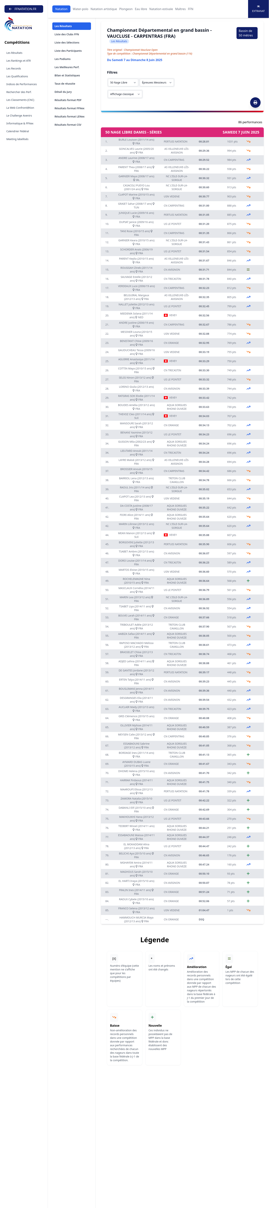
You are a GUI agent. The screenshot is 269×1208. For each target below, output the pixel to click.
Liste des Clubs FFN (67, 34)
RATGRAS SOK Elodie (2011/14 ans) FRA (136, 397)
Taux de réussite (65, 83)
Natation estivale (161, 9)
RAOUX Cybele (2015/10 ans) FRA (136, 901)
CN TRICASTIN (172, 279)
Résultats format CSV (68, 124)
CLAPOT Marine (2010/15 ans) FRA (136, 196)
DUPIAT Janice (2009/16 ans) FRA (136, 223)
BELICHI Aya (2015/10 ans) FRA (136, 855)
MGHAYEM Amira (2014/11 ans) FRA (136, 864)
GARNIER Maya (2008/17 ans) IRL (136, 178)
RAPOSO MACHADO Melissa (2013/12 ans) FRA (136, 644)
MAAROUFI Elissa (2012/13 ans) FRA (136, 791)
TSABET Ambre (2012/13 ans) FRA (136, 553)
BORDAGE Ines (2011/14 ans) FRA (136, 754)
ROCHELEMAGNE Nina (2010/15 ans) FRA (136, 580)
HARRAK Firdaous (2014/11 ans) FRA (136, 782)
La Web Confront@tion (20, 107)
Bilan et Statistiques (67, 75)
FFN (190, 9)
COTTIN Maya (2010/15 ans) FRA (136, 370)
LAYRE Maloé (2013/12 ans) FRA (136, 461)
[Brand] (23, 24)
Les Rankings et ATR (18, 60)
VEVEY (170, 315)
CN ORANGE (171, 343)
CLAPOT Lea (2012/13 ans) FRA (136, 498)
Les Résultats (14, 53)
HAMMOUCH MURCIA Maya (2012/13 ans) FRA (136, 919)
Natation (61, 9)
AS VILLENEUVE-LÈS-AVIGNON (176, 150)
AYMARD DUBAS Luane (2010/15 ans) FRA (136, 763)
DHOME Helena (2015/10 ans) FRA (136, 773)
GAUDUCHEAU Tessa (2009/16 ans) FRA (136, 352)
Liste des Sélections (67, 42)
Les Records (13, 68)
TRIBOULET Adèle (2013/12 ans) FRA (136, 626)
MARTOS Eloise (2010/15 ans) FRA (136, 571)
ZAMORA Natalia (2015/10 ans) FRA (136, 800)
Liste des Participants (68, 50)
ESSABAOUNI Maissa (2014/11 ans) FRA (136, 837)
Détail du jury (63, 92)
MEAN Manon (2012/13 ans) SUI (136, 535)
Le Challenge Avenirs (19, 115)
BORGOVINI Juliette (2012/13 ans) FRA (136, 544)
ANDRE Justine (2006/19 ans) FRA (136, 324)
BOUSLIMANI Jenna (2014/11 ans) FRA (136, 690)
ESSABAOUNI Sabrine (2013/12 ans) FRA (136, 745)
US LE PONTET (172, 224)
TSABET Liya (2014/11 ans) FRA (136, 608)
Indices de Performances (21, 84)
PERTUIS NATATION (176, 141)
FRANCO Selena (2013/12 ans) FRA (136, 910)
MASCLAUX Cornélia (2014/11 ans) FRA (136, 590)
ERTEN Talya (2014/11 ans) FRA (136, 681)
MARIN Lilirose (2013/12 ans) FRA (136, 525)
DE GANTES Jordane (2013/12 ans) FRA (136, 672)
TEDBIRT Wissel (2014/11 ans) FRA (136, 827)
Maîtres (180, 9)
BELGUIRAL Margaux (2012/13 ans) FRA (136, 297)
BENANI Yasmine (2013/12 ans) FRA (136, 434)
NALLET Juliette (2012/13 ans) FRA (136, 306)
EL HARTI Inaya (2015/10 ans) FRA (136, 882)
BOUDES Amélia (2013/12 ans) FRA (136, 407)
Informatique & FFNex (19, 123)
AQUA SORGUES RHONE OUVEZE (177, 407)
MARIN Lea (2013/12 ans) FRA (136, 599)
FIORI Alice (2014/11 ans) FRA (136, 516)
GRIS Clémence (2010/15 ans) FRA (136, 718)
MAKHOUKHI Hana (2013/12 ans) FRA (136, 818)
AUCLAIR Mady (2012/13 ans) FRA (136, 709)
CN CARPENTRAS (174, 160)
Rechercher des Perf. (19, 92)
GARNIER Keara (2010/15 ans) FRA (136, 242)
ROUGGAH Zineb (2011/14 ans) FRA (136, 269)
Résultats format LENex (69, 116)
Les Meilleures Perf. (67, 67)
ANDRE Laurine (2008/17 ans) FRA (136, 159)
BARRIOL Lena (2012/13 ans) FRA (136, 480)
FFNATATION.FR (22, 9)
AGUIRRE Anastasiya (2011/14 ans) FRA (136, 361)
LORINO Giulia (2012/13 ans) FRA (136, 388)
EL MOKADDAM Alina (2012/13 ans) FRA (136, 846)
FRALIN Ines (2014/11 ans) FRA (136, 892)
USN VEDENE (172, 196)
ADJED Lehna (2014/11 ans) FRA (136, 663)
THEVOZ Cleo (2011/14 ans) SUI (136, 416)
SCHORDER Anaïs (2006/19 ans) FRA (136, 251)
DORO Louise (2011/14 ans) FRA (136, 562)
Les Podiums (63, 59)
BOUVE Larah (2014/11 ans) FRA (136, 617)
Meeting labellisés (17, 139)
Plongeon (126, 9)
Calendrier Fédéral (17, 131)
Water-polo (80, 9)
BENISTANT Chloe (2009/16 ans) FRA (136, 342)
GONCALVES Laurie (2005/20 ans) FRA (136, 150)
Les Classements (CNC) (20, 100)
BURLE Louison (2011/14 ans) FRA (136, 141)
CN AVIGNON (172, 269)
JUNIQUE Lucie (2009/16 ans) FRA (136, 214)
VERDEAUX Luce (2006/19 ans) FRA (136, 288)
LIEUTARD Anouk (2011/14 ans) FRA (136, 452)
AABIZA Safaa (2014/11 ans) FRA (136, 635)
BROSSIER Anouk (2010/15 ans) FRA (136, 471)
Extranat (258, 9)
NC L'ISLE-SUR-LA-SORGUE (177, 178)
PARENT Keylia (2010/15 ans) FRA (136, 260)
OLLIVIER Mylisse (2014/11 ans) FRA (136, 727)
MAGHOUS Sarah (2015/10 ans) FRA (136, 873)
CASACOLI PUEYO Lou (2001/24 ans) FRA (136, 187)
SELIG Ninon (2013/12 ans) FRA (136, 379)
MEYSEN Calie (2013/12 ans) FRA (136, 736)
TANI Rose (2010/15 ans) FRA (136, 233)
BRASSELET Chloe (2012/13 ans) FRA (136, 654)
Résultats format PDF (68, 100)
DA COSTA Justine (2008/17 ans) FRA (136, 507)
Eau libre (141, 9)
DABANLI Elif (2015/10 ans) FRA (136, 809)
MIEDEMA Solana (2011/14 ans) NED (136, 315)
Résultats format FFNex (69, 108)
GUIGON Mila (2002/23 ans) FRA (136, 443)
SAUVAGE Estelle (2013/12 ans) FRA (136, 278)
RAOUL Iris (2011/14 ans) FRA (136, 489)
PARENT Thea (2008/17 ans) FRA (136, 169)
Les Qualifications (17, 76)
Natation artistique (104, 9)
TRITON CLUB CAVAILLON (176, 480)
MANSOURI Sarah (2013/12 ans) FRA (136, 425)
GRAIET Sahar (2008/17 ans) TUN (136, 205)
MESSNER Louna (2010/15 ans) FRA (136, 333)
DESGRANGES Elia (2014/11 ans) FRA (136, 699)
